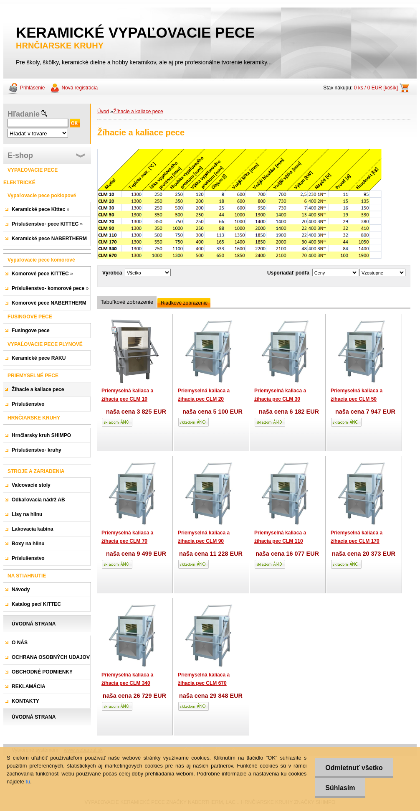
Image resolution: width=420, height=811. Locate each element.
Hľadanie (24, 114)
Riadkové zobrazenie (184, 303)
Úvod (103, 111)
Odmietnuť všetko (353, 767)
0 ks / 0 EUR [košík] (376, 88)
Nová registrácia (79, 88)
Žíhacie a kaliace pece (138, 111)
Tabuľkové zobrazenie (127, 302)
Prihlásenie (32, 88)
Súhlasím (340, 787)
